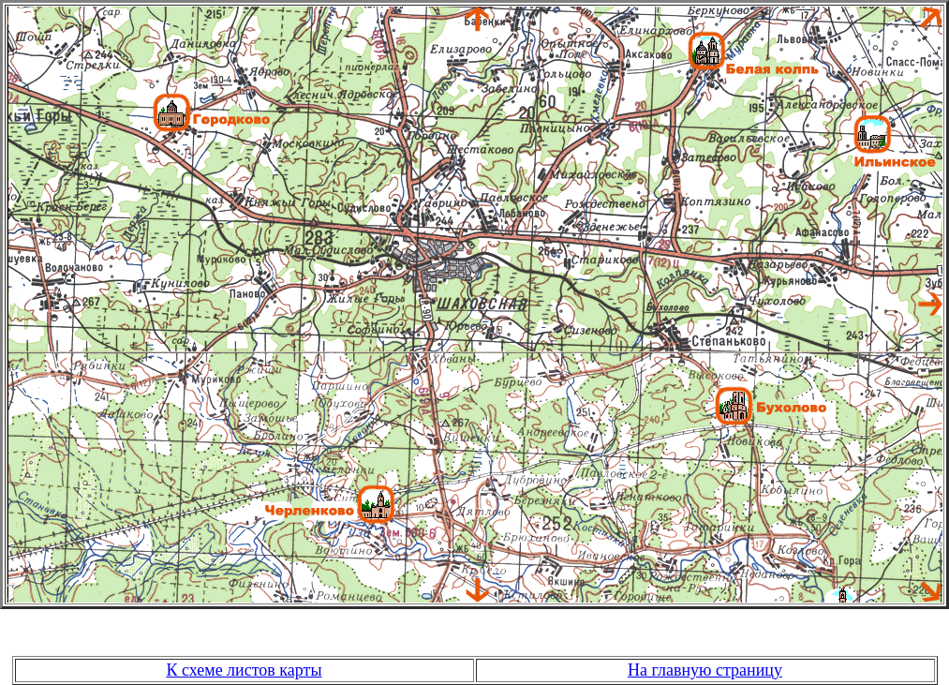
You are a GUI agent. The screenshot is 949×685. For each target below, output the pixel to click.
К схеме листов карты (243, 670)
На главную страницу (705, 670)
